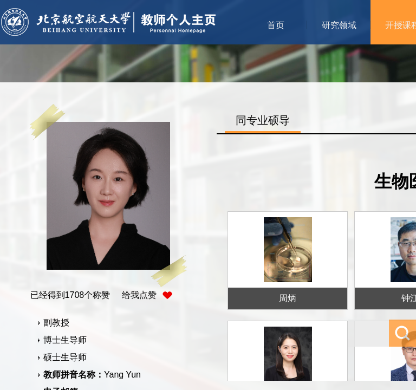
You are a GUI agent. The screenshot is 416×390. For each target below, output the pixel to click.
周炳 (287, 298)
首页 (275, 25)
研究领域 (339, 25)
